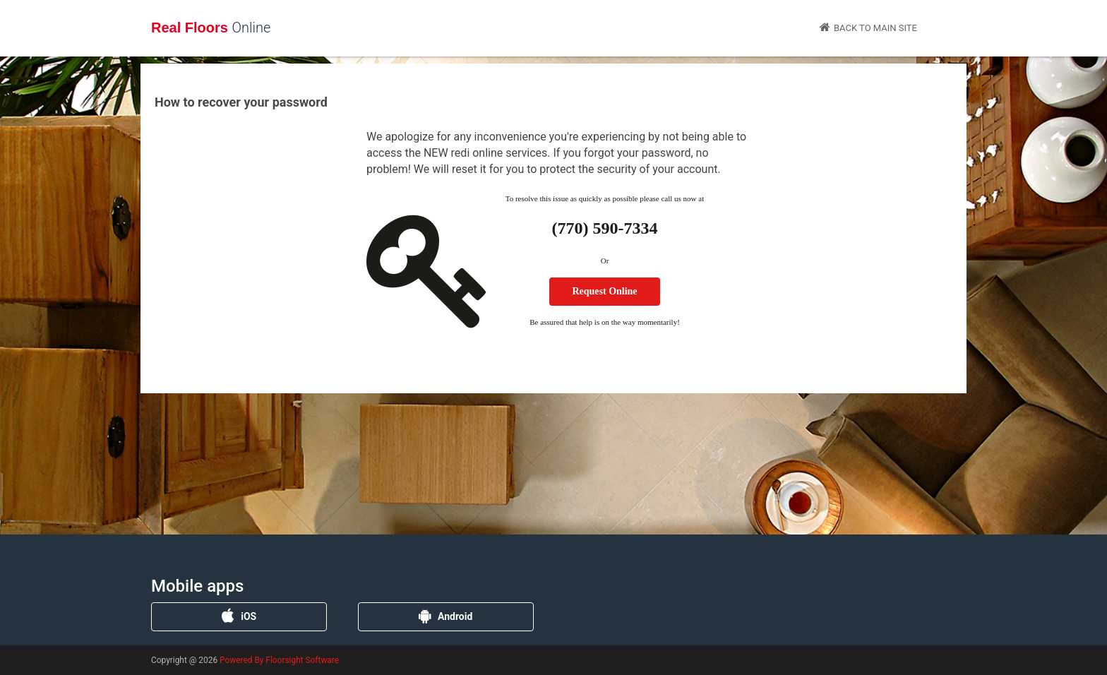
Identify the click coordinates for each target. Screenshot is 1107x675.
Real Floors (210, 27)
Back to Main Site (868, 27)
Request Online (604, 291)
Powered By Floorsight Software (279, 660)
